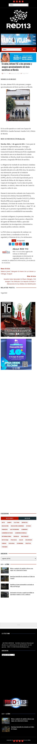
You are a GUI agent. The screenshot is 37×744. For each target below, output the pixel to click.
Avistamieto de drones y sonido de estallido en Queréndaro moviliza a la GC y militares (22, 594)
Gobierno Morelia (21, 533)
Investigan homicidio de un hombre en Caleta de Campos (22, 577)
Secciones (9, 518)
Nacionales (24, 536)
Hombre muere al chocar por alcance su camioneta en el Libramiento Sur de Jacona (18, 639)
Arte (3, 522)
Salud (21, 540)
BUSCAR (27, 518)
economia (20, 543)
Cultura (16, 522)
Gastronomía (14, 529)
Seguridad (25, 73)
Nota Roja (5, 540)
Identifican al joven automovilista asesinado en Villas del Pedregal (22, 585)
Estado (28, 526)
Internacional (6, 536)
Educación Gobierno (17, 526)
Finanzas (5, 529)
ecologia (11, 543)
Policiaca (14, 540)
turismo (4, 547)
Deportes (25, 522)
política (28, 543)
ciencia (4, 543)
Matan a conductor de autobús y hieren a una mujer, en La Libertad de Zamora (21, 569)
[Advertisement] (18, 390)
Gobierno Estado (7, 533)
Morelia (16, 536)
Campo (9, 522)
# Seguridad (21, 241)
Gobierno (24, 529)
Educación (5, 526)
